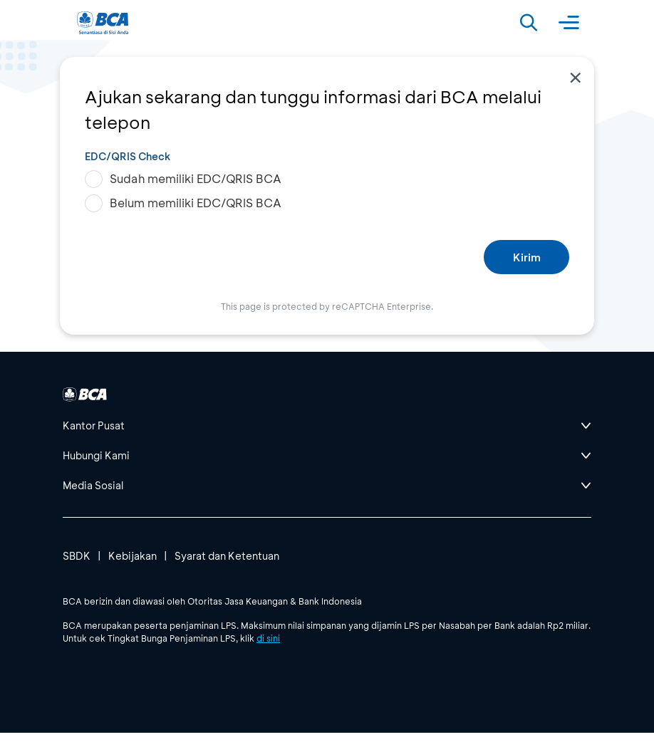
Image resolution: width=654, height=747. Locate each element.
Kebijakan (132, 556)
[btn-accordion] (327, 426)
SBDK (76, 556)
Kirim (527, 257)
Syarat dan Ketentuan (227, 556)
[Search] (528, 23)
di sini (268, 638)
